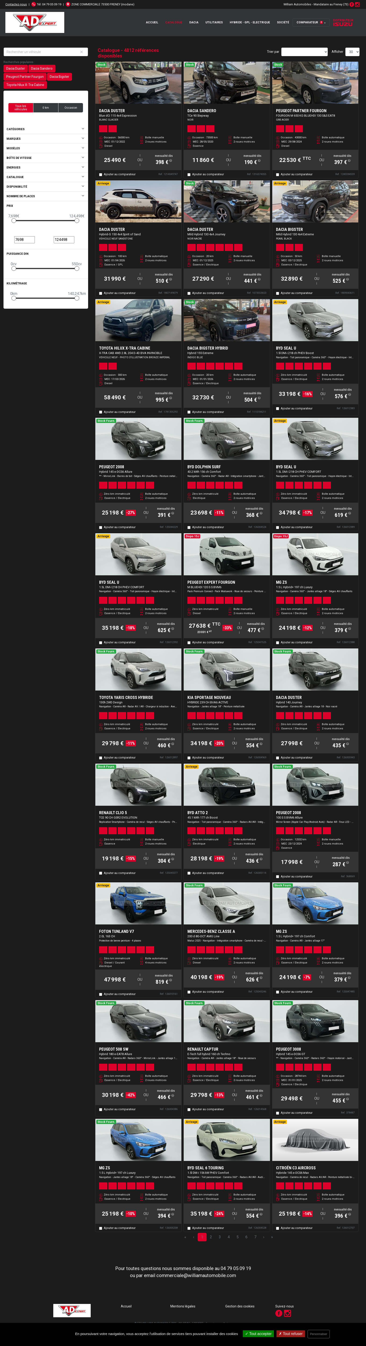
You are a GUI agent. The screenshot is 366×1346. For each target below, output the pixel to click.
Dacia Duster (15, 68)
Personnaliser (318, 1334)
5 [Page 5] (238, 1237)
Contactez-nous (16, 4)
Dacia (193, 22)
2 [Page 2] (211, 1237)
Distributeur (343, 22)
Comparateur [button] (310, 22)
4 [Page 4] (229, 1237)
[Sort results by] (304, 51)
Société (283, 22)
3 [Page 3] (220, 1237)
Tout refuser (291, 1334)
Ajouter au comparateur (120, 174)
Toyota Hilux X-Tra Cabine (25, 85)
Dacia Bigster (59, 77)
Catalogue (173, 22)
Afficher (337, 52)
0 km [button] (46, 107)
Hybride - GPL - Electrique (250, 22)
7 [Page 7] (255, 1237)
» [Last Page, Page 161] (272, 1237)
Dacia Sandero (42, 68)
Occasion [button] (71, 107)
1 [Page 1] (202, 1237)
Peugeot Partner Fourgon (25, 77)
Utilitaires (214, 22)
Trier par (273, 52)
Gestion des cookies (240, 1306)
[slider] (13, 220)
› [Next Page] (263, 1237)
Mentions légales (182, 1306)
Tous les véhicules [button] (20, 107)
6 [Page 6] (246, 1237)
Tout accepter (258, 1334)
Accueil (152, 22)
